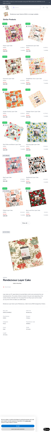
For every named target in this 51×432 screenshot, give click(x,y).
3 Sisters (28, 318)
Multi (4, 329)
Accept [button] (18, 426)
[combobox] (26, 7)
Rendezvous (29, 312)
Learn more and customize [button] (17, 429)
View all (25, 223)
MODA (5, 278)
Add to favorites (17, 283)
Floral (4, 323)
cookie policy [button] (28, 421)
